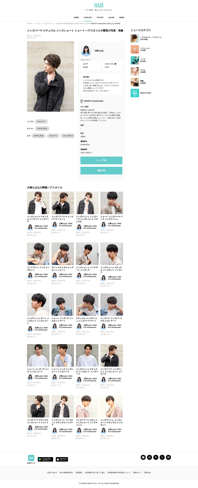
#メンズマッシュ (69, 136)
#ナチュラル (38, 136)
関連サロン (137, 472)
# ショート (41, 121)
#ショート (53, 136)
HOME (76, 17)
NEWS (121, 17)
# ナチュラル (42, 128)
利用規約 (79, 472)
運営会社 (147, 472)
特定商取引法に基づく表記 (95, 472)
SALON (111, 17)
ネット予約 (101, 160)
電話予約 (101, 170)
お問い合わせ (52, 472)
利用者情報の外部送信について (119, 472)
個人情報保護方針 (66, 472)
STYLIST (100, 17)
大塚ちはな (99, 51)
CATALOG (88, 17)
